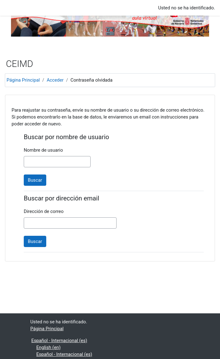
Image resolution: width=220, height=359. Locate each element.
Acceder (55, 80)
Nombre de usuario (43, 150)
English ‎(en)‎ (48, 347)
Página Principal (23, 80)
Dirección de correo (43, 211)
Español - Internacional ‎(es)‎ (59, 340)
